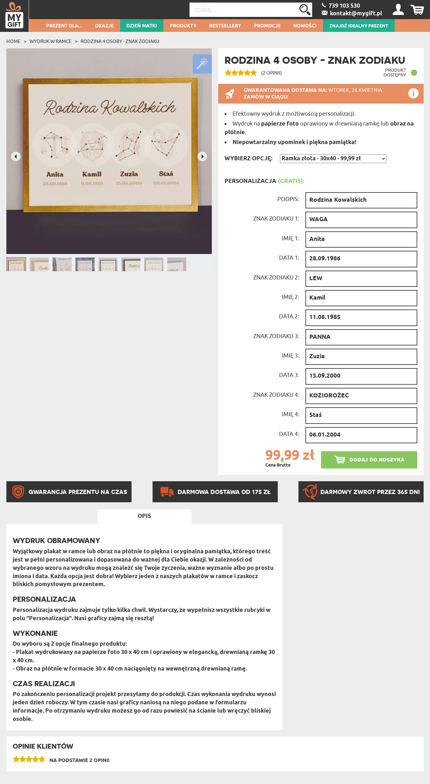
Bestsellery (225, 26)
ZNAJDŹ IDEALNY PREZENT (358, 26)
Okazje (104, 26)
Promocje (267, 26)
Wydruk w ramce (51, 41)
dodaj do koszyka (377, 459)
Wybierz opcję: (248, 159)
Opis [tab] (144, 516)
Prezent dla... (64, 26)
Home (13, 41)
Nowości (305, 26)
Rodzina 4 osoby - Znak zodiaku (120, 41)
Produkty (183, 26)
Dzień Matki (141, 26)
